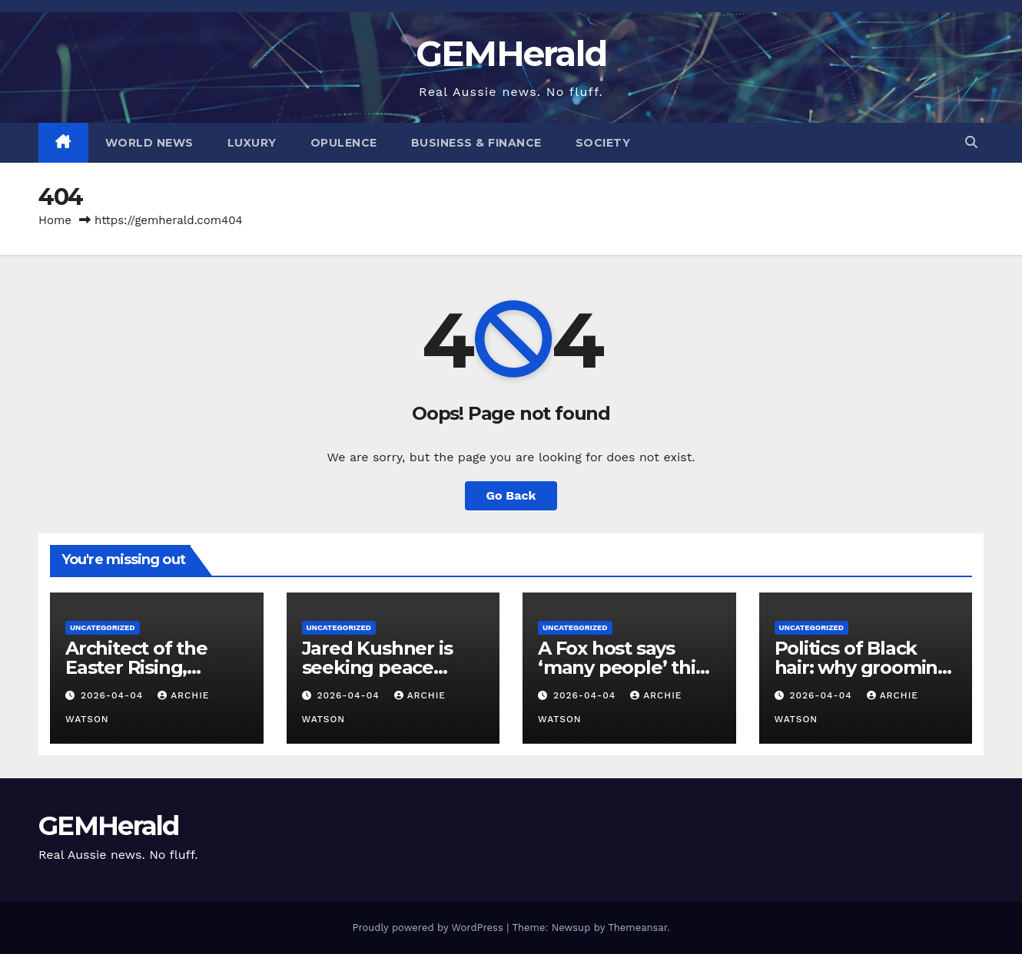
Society (603, 143)
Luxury (252, 143)
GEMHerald (511, 53)
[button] (971, 142)
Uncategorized (102, 627)
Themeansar (637, 927)
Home (54, 220)
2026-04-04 (114, 695)
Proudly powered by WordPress (429, 927)
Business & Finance (476, 143)
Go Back (511, 495)
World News (149, 143)
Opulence (343, 143)
